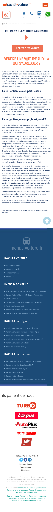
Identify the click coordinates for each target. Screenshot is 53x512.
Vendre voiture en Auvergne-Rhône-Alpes (21, 332)
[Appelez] (6, 14)
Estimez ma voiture (27, 48)
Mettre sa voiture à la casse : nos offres (20, 313)
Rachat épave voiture (38, 488)
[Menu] (45, 5)
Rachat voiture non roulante (17, 490)
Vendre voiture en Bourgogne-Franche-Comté (23, 339)
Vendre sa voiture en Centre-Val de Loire (21, 328)
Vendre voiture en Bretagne (16, 346)
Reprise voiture (23, 488)
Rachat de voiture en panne (31, 500)
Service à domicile (12, 269)
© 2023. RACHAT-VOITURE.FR (26, 456)
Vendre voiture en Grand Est (16, 343)
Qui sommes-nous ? (12, 265)
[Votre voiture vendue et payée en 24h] (39, 14)
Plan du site (25, 470)
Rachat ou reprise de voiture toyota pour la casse (24, 379)
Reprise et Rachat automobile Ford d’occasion (23, 361)
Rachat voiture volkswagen (15, 368)
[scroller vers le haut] (47, 224)
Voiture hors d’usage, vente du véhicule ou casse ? (25, 291)
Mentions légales (25, 464)
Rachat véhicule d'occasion (17, 496)
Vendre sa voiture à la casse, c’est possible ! (22, 309)
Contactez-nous (25, 467)
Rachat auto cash (30, 492)
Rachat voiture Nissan (13, 372)
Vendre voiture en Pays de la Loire (18, 335)
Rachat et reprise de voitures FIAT (18, 365)
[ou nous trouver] (23, 14)
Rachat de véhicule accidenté (25, 498)
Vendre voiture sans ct (14, 306)
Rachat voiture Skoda (13, 376)
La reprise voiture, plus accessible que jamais (23, 302)
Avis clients (9, 276)
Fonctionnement (11, 273)
